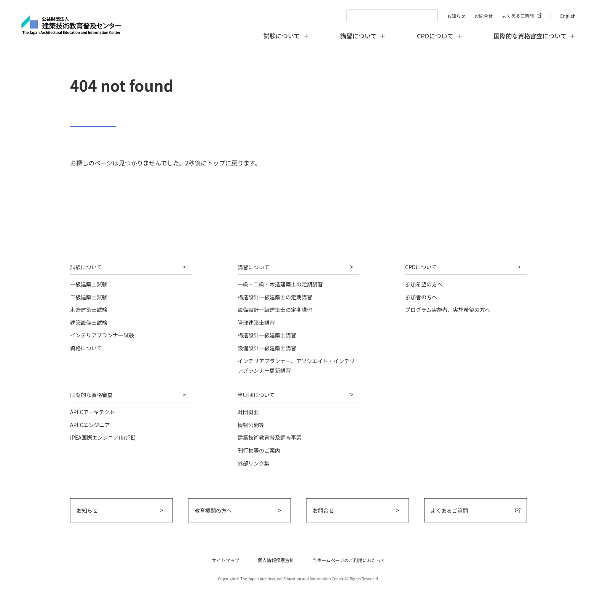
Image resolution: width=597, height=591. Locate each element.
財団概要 (248, 412)
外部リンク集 (254, 463)
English (568, 16)
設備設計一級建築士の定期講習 (275, 309)
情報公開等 (251, 425)
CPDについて (421, 267)
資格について (86, 348)
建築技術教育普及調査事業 (270, 437)
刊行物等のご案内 (259, 450)
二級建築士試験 (88, 297)
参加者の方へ (421, 297)
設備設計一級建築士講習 (267, 348)
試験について (86, 267)
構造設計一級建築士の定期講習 (275, 297)
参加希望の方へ (423, 284)
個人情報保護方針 (276, 560)
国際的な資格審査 (91, 395)
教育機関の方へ (213, 510)
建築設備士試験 (88, 322)
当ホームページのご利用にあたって (349, 560)
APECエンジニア (90, 425)
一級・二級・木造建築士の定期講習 (280, 284)
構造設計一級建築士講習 (267, 335)
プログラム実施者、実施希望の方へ (447, 309)
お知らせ (456, 16)
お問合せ (483, 16)
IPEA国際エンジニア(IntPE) (103, 437)
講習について (254, 267)
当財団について (256, 395)
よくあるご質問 (518, 15)
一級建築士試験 (88, 284)
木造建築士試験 (88, 309)
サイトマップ (225, 560)
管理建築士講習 (256, 322)
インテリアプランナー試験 (102, 335)
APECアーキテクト (92, 412)
